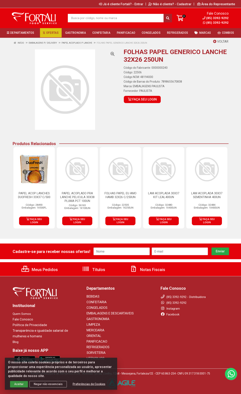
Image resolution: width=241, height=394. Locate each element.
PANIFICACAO (95, 341)
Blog (15, 342)
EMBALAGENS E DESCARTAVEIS (107, 313)
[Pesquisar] (168, 18)
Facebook (170, 314)
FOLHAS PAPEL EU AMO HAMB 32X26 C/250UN (120, 195)
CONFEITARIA (95, 302)
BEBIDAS (92, 296)
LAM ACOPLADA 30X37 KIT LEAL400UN (163, 195)
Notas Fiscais (147, 269)
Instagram (170, 308)
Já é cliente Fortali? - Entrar (121, 4)
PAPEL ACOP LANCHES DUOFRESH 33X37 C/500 (34, 195)
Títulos (93, 269)
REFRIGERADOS (96, 347)
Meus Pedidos (39, 269)
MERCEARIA (94, 330)
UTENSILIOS (94, 358)
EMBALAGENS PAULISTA (149, 86)
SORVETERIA (95, 353)
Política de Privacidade (27, 325)
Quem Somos (22, 314)
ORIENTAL (93, 336)
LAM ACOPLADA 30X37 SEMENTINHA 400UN (206, 195)
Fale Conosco (22, 319)
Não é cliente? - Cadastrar (169, 4)
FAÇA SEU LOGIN (142, 99)
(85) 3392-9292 (216, 23)
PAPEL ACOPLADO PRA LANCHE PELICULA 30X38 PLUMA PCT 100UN (77, 197)
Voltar (220, 41)
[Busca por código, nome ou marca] (116, 18)
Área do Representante (216, 4)
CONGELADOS (95, 308)
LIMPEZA (92, 324)
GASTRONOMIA (96, 319)
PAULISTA (145, 90)
